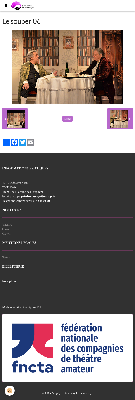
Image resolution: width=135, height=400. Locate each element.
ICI (39, 307)
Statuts (6, 257)
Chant (6, 229)
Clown (6, 234)
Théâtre (7, 225)
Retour (67, 118)
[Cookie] (10, 391)
